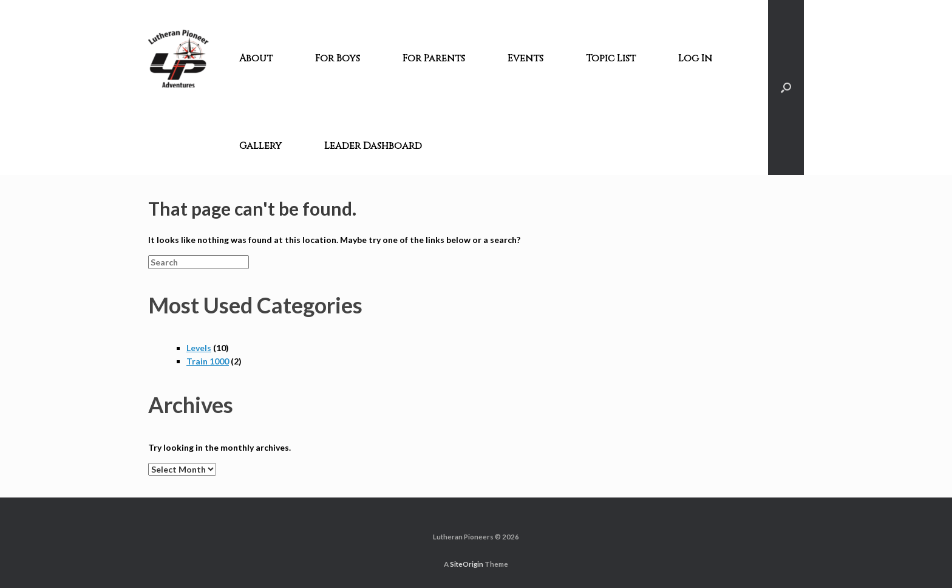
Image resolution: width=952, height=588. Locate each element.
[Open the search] (786, 87)
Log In (695, 58)
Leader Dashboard (373, 145)
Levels (198, 348)
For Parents (434, 58)
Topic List (611, 58)
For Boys (337, 58)
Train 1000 (207, 361)
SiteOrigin (466, 564)
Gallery (260, 145)
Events (525, 58)
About (256, 58)
